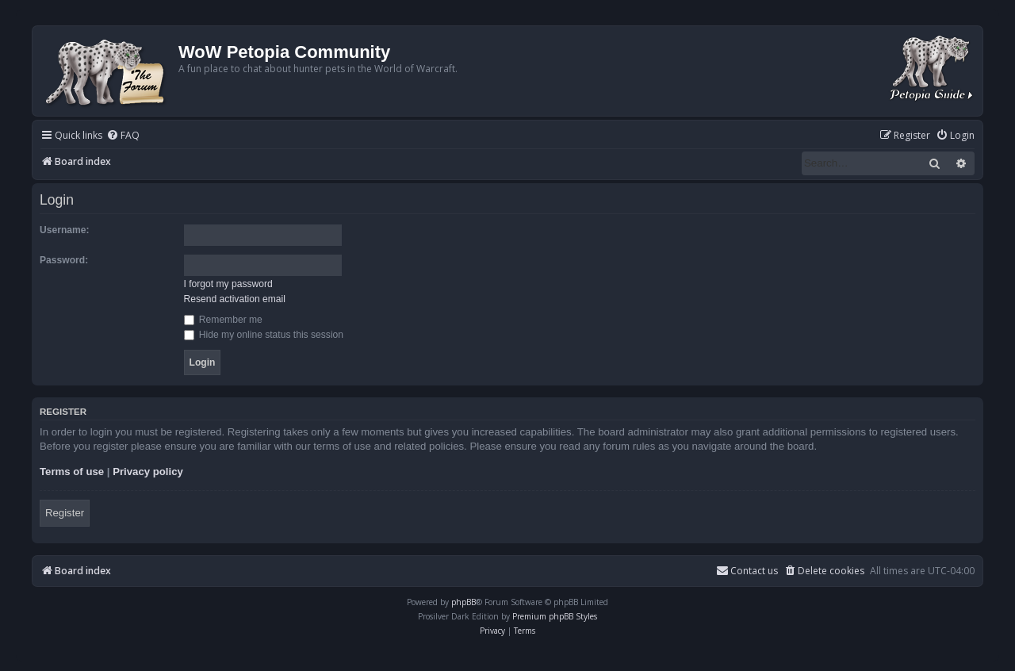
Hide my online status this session (264, 334)
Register (64, 513)
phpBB (463, 602)
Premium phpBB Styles (554, 616)
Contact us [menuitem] (747, 570)
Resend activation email (234, 299)
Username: (65, 230)
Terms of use (72, 471)
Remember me (223, 319)
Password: (64, 260)
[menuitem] (123, 136)
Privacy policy (148, 471)
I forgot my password (228, 283)
